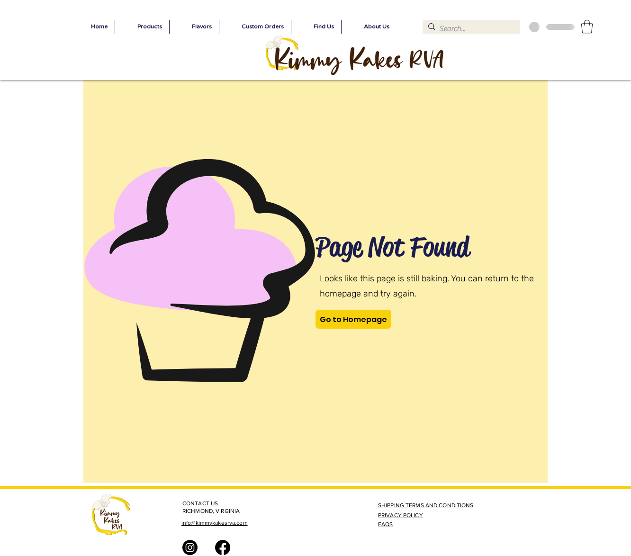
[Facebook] (222, 547)
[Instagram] (190, 547)
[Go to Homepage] (353, 319)
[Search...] (469, 29)
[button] (587, 27)
